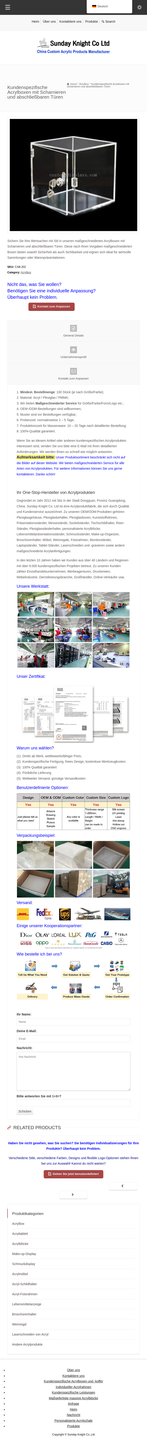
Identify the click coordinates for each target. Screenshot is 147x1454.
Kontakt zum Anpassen (53, 306)
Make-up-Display (24, 1254)
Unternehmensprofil (73, 352)
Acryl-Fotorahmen (24, 1294)
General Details (73, 331)
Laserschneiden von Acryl (30, 1334)
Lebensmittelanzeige (26, 1304)
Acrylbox (26, 272)
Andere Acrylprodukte (27, 1344)
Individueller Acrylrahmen (73, 1387)
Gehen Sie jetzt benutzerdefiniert (76, 1174)
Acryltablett (20, 1234)
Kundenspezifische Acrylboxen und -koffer (73, 1381)
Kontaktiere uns (70, 21)
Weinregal (19, 1324)
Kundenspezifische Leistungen (73, 1392)
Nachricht (73, 1415)
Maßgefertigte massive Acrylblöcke (73, 1398)
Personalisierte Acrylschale (73, 1420)
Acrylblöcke (20, 1244)
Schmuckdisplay (23, 1264)
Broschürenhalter (24, 1314)
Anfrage (73, 1404)
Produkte (91, 21)
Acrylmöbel (20, 1274)
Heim (35, 21)
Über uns (49, 21)
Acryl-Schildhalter (24, 1284)
